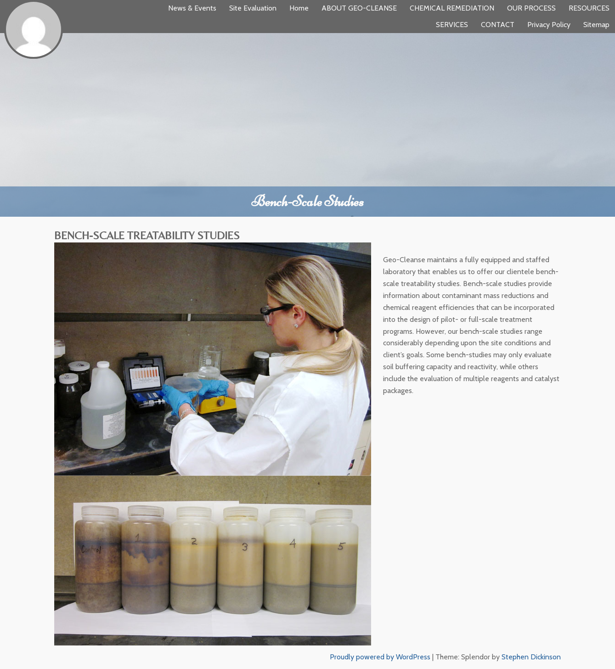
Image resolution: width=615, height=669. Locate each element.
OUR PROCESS (531, 8)
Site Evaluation (252, 8)
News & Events (192, 8)
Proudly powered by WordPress (380, 656)
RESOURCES (589, 8)
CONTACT (497, 24)
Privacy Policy (548, 24)
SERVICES (452, 24)
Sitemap (596, 24)
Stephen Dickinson (531, 656)
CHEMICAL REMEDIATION (452, 8)
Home (299, 8)
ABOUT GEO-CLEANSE (359, 8)
